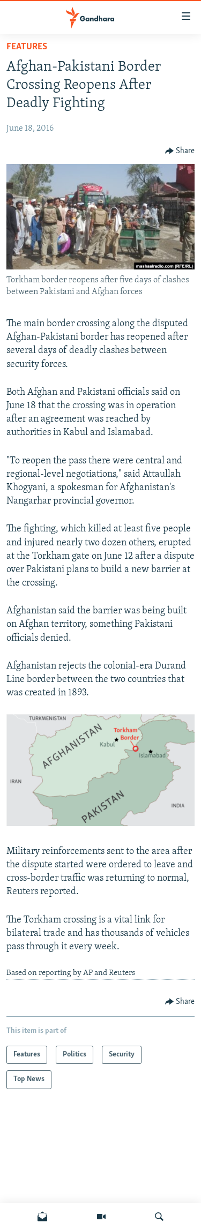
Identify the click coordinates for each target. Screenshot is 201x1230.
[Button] (180, 151)
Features (26, 47)
